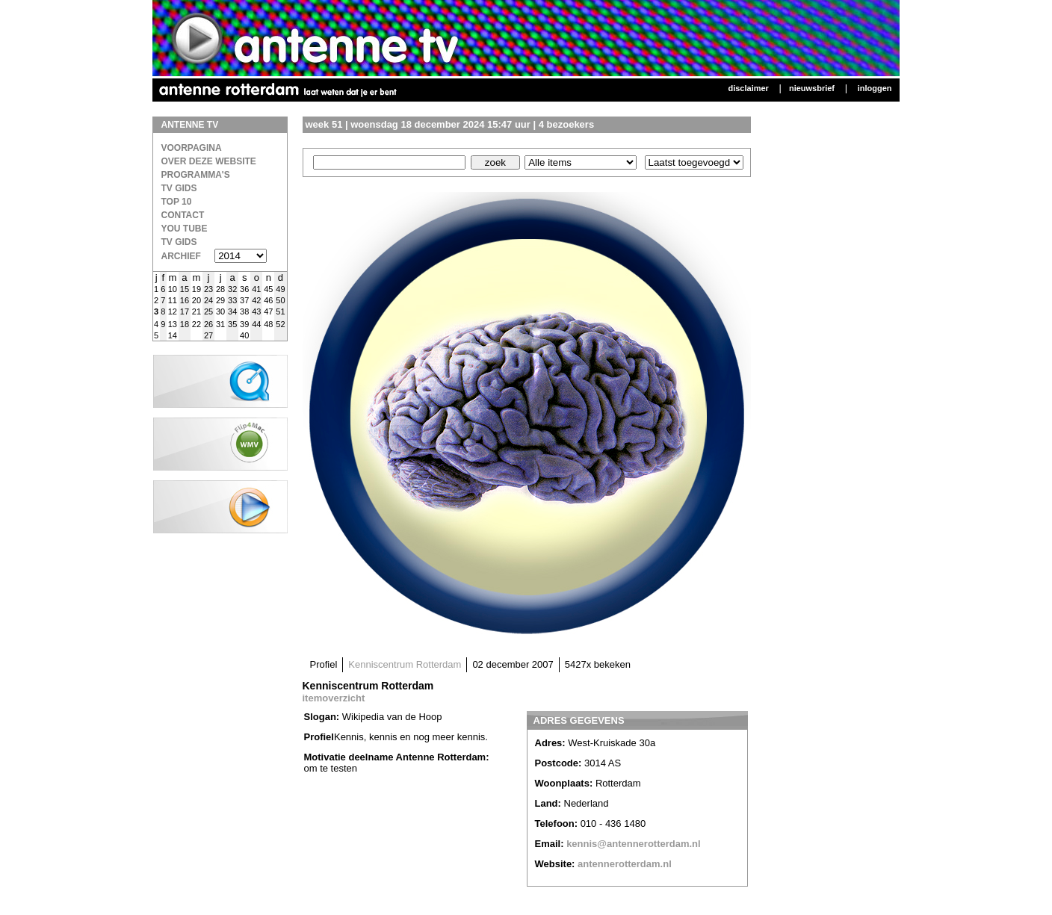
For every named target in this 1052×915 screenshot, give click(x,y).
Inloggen (875, 88)
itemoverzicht (334, 698)
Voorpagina (191, 148)
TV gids (179, 242)
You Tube (184, 228)
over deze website (208, 161)
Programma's (195, 175)
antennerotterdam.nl (625, 863)
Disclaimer (748, 88)
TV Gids (179, 188)
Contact (183, 215)
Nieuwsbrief (812, 88)
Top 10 (176, 201)
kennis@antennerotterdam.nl (633, 843)
